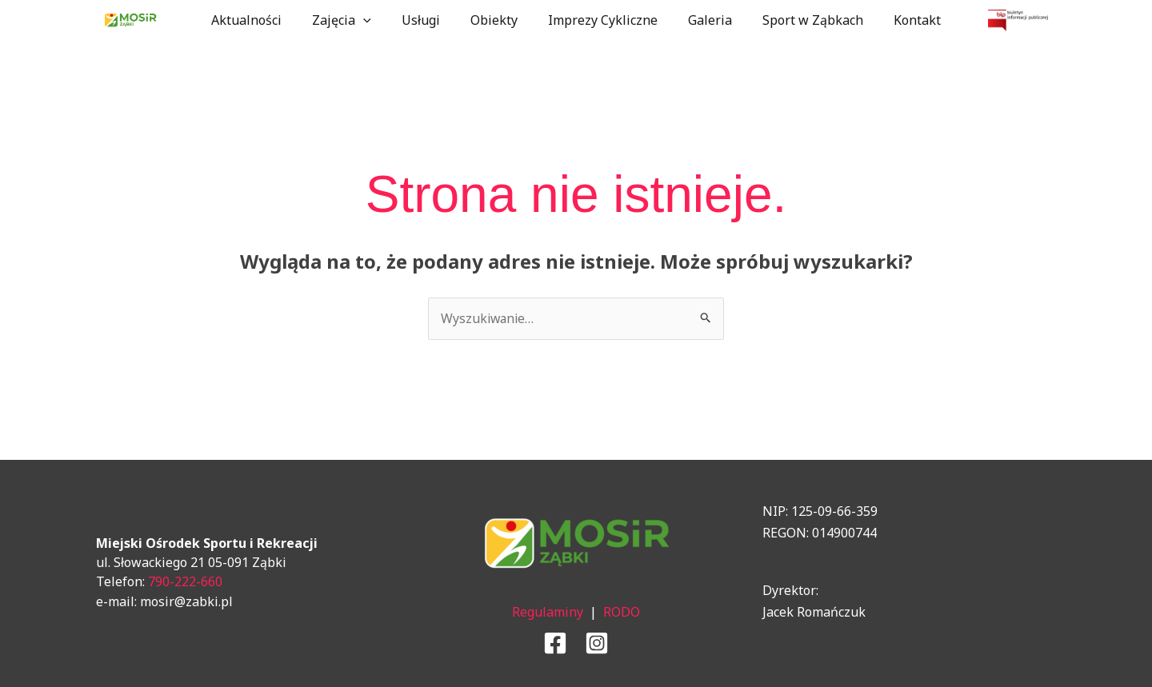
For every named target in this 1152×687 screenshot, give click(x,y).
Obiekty (496, 20)
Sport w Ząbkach (800, 20)
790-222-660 (185, 581)
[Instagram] (597, 643)
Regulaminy (547, 612)
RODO (621, 612)
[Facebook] (555, 643)
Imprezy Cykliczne (600, 20)
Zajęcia (353, 20)
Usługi (428, 20)
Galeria (703, 20)
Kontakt (900, 20)
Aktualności (263, 20)
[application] (375, 20)
